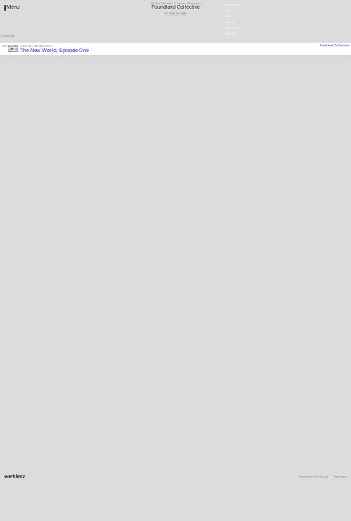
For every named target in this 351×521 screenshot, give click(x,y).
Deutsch (230, 33)
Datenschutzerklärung (313, 476)
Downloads (231, 28)
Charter (230, 21)
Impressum (340, 476)
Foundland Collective (334, 45)
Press (229, 15)
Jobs (228, 10)
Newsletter (232, 4)
